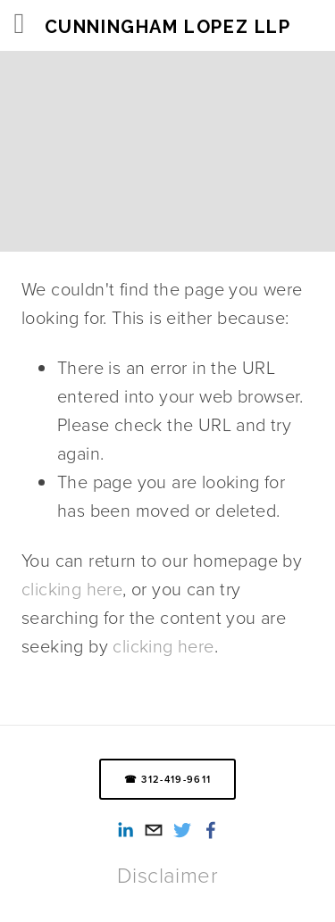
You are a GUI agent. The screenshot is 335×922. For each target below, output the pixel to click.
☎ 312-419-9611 (167, 779)
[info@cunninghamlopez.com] (154, 830)
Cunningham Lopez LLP (168, 26)
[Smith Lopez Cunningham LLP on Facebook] (211, 830)
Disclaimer (167, 874)
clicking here (71, 588)
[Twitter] (182, 830)
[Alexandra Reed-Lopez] (125, 830)
